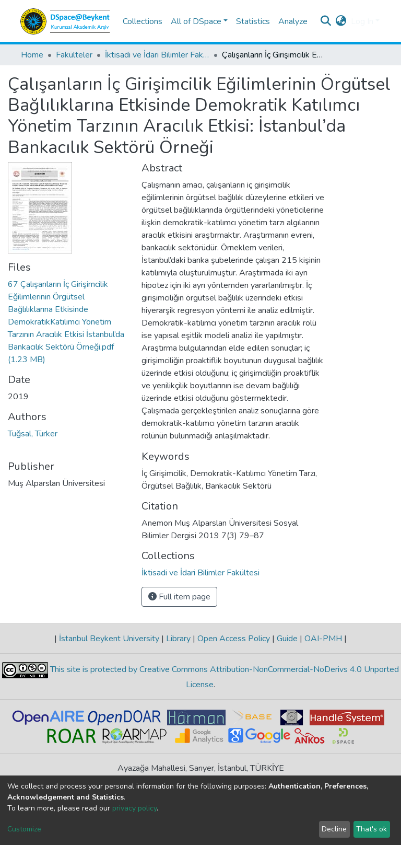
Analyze (293, 21)
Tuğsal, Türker (32, 433)
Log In (362, 21)
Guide (287, 638)
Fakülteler (74, 55)
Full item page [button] (179, 597)
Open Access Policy (233, 638)
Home (32, 55)
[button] (341, 21)
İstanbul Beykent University (109, 638)
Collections (142, 21)
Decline (334, 829)
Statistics (253, 21)
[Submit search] (326, 21)
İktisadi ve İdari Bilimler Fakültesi (157, 55)
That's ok (371, 829)
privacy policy (134, 808)
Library (178, 638)
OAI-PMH (323, 638)
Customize (24, 829)
